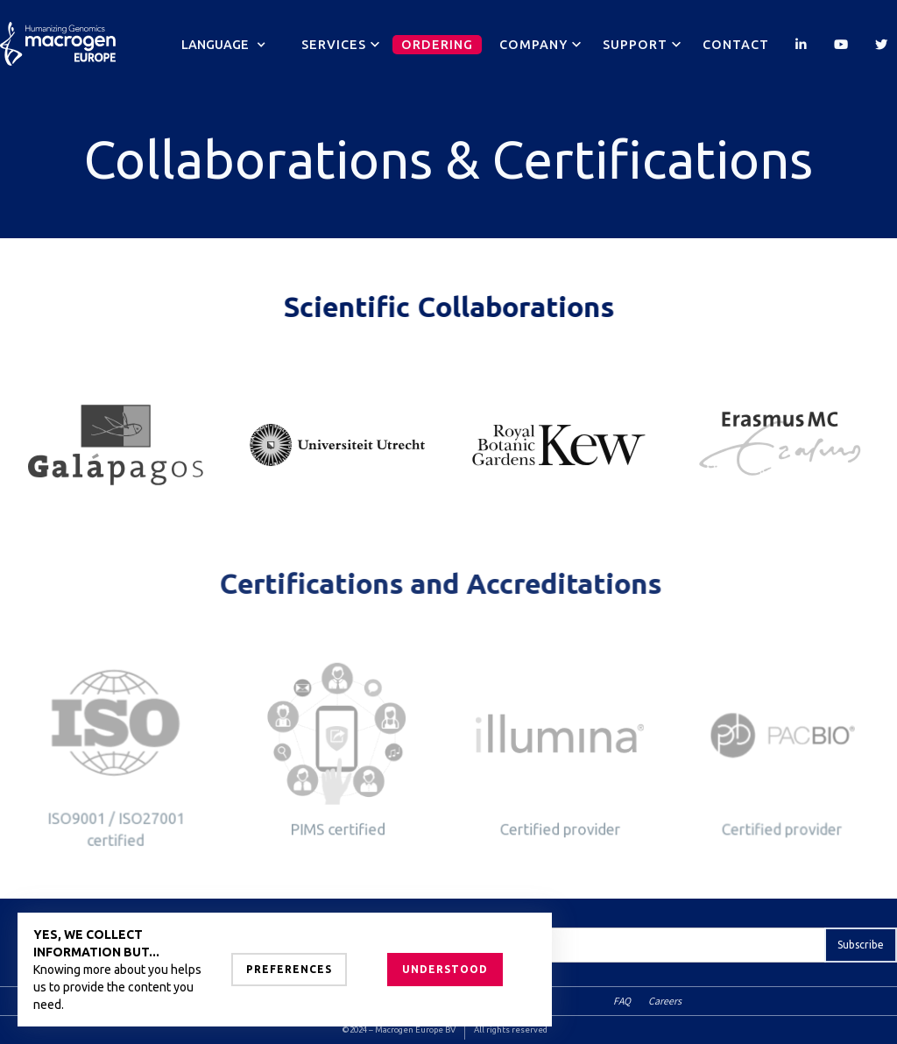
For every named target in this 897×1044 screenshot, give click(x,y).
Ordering (437, 45)
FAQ (622, 1000)
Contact (736, 45)
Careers (665, 1000)
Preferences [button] (289, 969)
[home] (58, 35)
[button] (224, 45)
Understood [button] (445, 969)
